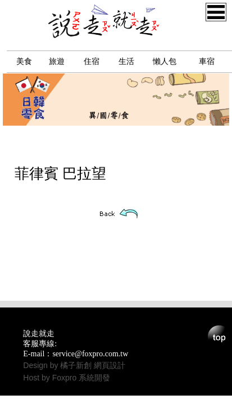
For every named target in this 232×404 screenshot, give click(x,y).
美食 (24, 61)
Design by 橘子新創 (58, 365)
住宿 (91, 61)
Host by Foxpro (51, 377)
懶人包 (164, 61)
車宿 (207, 61)
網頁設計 (109, 365)
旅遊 (57, 61)
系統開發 (94, 377)
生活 (126, 61)
